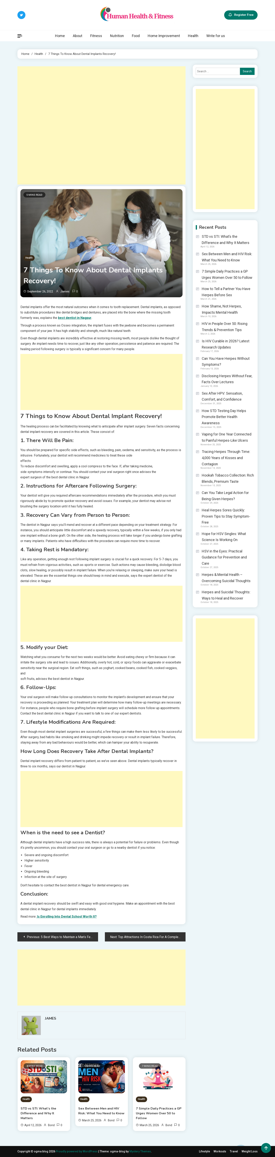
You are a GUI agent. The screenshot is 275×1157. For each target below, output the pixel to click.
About (77, 36)
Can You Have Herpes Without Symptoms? (226, 361)
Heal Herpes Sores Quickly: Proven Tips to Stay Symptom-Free (226, 516)
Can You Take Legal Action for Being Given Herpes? (225, 496)
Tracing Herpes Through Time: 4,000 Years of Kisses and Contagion (226, 457)
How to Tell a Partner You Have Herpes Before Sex (226, 292)
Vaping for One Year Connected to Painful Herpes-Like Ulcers (226, 437)
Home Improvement (164, 36)
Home (60, 36)
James (64, 291)
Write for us (215, 36)
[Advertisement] (101, 125)
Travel (234, 1151)
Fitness (96, 36)
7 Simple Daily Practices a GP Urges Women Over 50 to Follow (159, 1113)
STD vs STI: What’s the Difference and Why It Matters (38, 1113)
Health (193, 36)
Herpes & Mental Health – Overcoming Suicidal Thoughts (226, 577)
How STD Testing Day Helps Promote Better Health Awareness (224, 417)
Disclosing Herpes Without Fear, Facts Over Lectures (227, 379)
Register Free (241, 15)
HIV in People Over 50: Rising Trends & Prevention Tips (224, 327)
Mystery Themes (140, 1151)
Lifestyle (204, 1151)
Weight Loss (250, 1151)
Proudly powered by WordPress (77, 1151)
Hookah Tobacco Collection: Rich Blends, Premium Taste (228, 478)
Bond (51, 1125)
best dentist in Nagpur (74, 318)
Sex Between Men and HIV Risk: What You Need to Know (101, 1111)
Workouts (220, 1151)
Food (136, 36)
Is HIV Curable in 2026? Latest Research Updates (225, 344)
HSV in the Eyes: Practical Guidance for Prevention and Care (224, 557)
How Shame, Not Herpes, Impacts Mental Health (222, 309)
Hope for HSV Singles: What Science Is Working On (224, 537)
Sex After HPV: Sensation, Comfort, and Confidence (222, 396)
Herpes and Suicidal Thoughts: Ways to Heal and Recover (226, 595)
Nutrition (117, 36)
